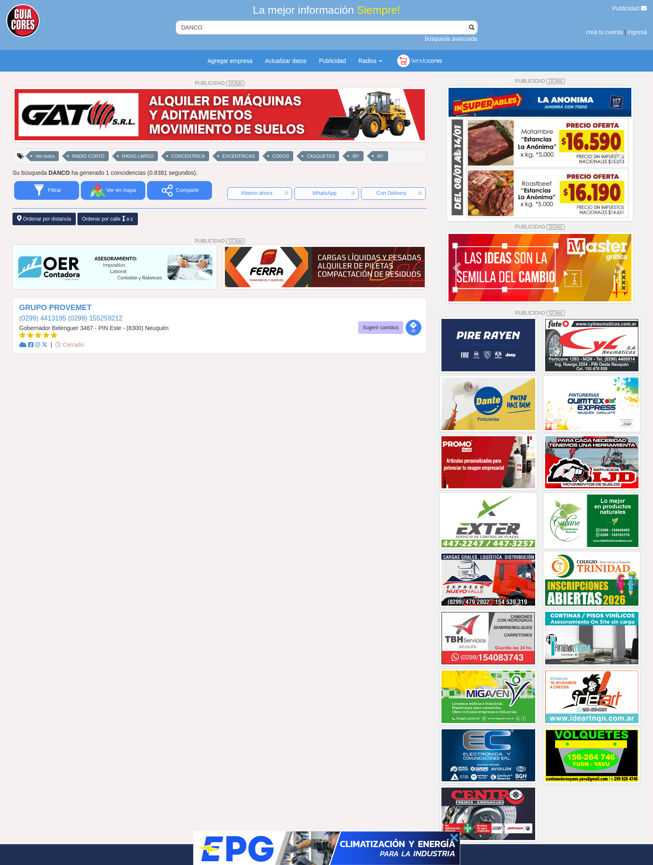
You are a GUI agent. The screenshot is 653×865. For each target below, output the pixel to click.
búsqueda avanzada (451, 38)
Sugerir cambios (381, 328)
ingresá (637, 32)
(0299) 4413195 (43, 318)
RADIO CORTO (88, 156)
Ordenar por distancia (44, 219)
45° (380, 156)
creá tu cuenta (604, 32)
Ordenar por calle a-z (107, 219)
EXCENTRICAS (238, 156)
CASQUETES (321, 156)
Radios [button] (370, 60)
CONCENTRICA (188, 156)
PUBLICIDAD (220, 83)
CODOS (280, 156)
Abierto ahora (265, 193)
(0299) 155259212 (95, 318)
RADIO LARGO (138, 156)
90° (355, 156)
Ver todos (45, 156)
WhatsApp (334, 193)
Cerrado (69, 344)
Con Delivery (399, 193)
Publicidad (630, 8)
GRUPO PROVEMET (55, 307)
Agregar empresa (229, 60)
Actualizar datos (286, 60)
